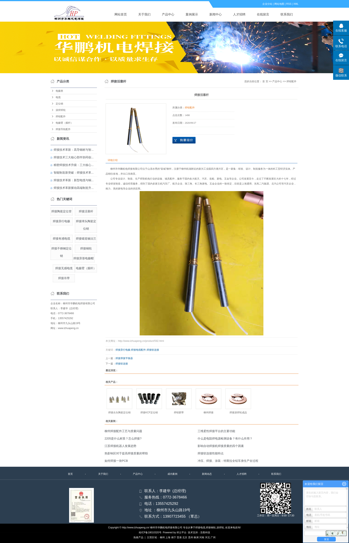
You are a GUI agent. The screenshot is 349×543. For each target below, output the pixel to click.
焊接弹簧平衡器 (124, 358)
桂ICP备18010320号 (150, 532)
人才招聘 (239, 14)
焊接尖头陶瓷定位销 (119, 412)
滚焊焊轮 (61, 110)
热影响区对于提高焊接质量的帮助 (126, 453)
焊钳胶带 (179, 412)
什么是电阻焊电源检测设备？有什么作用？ (225, 438)
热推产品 (138, 537)
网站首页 (120, 14)
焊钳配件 (61, 116)
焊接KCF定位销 (149, 412)
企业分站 (267, 3)
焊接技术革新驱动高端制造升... (74, 187)
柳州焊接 (208, 412)
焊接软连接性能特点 (211, 453)
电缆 (58, 97)
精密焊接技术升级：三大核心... (74, 165)
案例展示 (192, 14)
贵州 (190, 537)
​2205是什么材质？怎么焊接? (123, 438)
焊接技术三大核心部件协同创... (74, 157)
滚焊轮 (220, 527)
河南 (201, 537)
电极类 (59, 90)
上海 (167, 537)
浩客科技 (205, 532)
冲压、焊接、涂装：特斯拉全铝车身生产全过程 (228, 460)
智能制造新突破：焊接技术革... (74, 172)
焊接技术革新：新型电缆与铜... (74, 180)
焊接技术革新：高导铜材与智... (74, 149)
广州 (213, 537)
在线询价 (184, 140)
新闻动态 (207, 473)
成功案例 (172, 473)
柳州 (162, 537)
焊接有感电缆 (61, 238)
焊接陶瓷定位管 (61, 211)
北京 (184, 537)
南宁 (173, 537)
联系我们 (287, 14)
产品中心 (168, 14)
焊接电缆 (200, 527)
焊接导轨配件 (63, 129)
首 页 (265, 81)
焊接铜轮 (86, 248)
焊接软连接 (153, 349)
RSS (288, 3)
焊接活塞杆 (86, 211)
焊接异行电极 (61, 221)
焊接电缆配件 (138, 349)
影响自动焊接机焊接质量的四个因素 (221, 446)
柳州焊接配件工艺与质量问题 (123, 431)
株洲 (196, 537)
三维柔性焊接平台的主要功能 (216, 431)
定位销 (59, 103)
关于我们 (144, 14)
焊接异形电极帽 (83, 258)
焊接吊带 (64, 278)
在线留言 (263, 14)
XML (295, 3)
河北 (207, 537)
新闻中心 (215, 14)
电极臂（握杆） (64, 122)
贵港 (179, 537)
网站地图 (279, 3)
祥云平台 (181, 532)
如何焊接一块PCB (116, 460)
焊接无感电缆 (64, 268)
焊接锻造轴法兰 (86, 238)
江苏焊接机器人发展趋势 (120, 446)
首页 (70, 473)
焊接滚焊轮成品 (238, 412)
